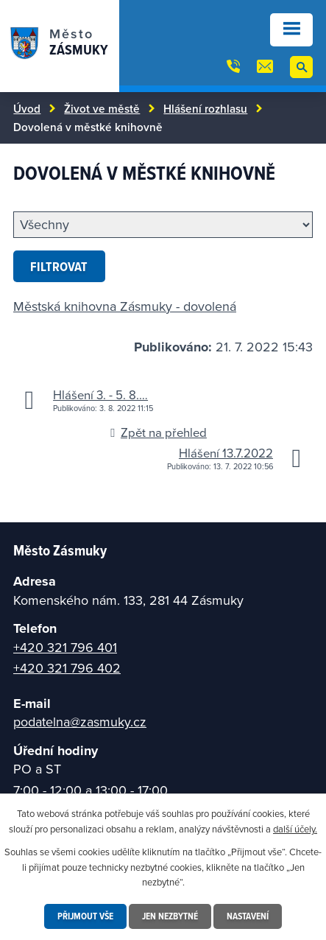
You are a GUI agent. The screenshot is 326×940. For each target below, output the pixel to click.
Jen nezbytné (170, 916)
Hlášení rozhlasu (205, 108)
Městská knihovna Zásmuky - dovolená (124, 306)
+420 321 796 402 (67, 668)
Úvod (26, 108)
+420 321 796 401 (65, 647)
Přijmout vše (85, 916)
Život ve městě (102, 108)
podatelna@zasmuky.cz (79, 721)
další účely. (295, 828)
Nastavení (248, 916)
